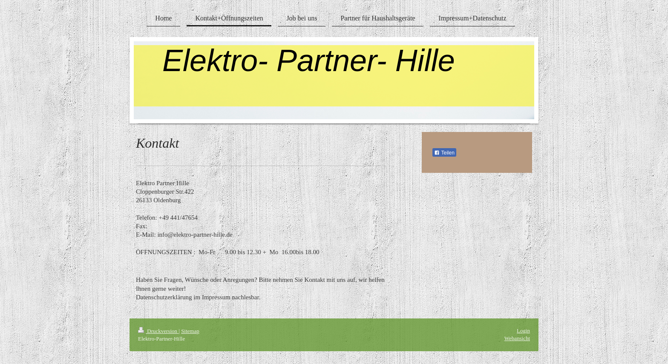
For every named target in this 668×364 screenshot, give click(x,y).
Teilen (444, 153)
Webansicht (517, 338)
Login (523, 330)
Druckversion (158, 331)
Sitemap (190, 331)
